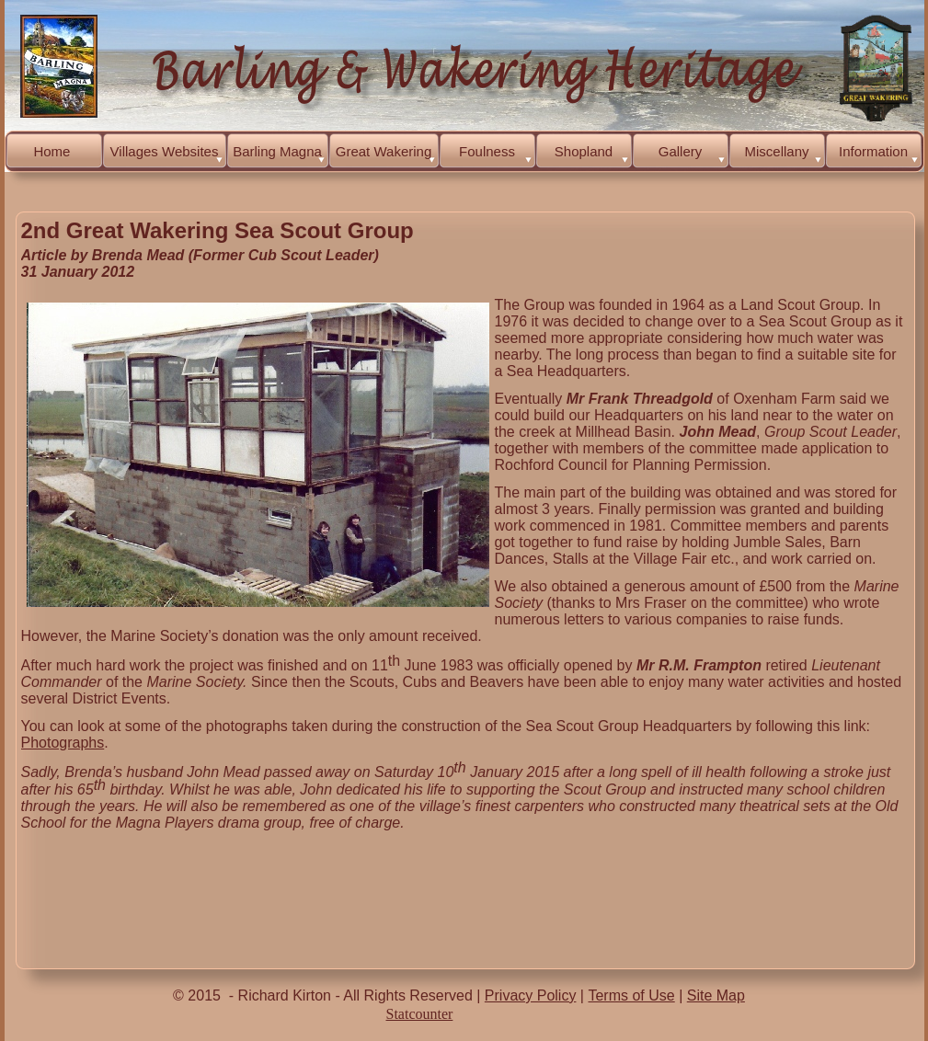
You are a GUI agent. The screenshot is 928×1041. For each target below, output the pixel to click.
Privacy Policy (531, 995)
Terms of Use (631, 995)
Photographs (63, 742)
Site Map (716, 995)
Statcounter (419, 1014)
